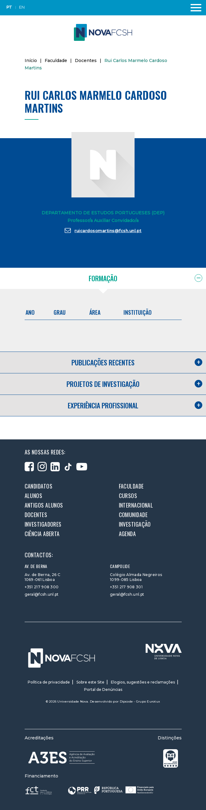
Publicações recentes (103, 362)
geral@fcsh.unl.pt (42, 594)
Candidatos (39, 486)
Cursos (128, 496)
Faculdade (56, 60)
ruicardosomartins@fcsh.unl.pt (103, 230)
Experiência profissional (103, 405)
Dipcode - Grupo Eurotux (140, 701)
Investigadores (43, 524)
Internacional (136, 505)
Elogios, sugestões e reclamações (143, 682)
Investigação (135, 524)
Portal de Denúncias (103, 689)
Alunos (33, 496)
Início (31, 60)
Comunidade (133, 515)
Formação (103, 278)
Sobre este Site (90, 682)
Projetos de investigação (103, 384)
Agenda (127, 534)
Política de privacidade (49, 682)
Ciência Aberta (42, 534)
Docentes (86, 60)
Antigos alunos (44, 505)
